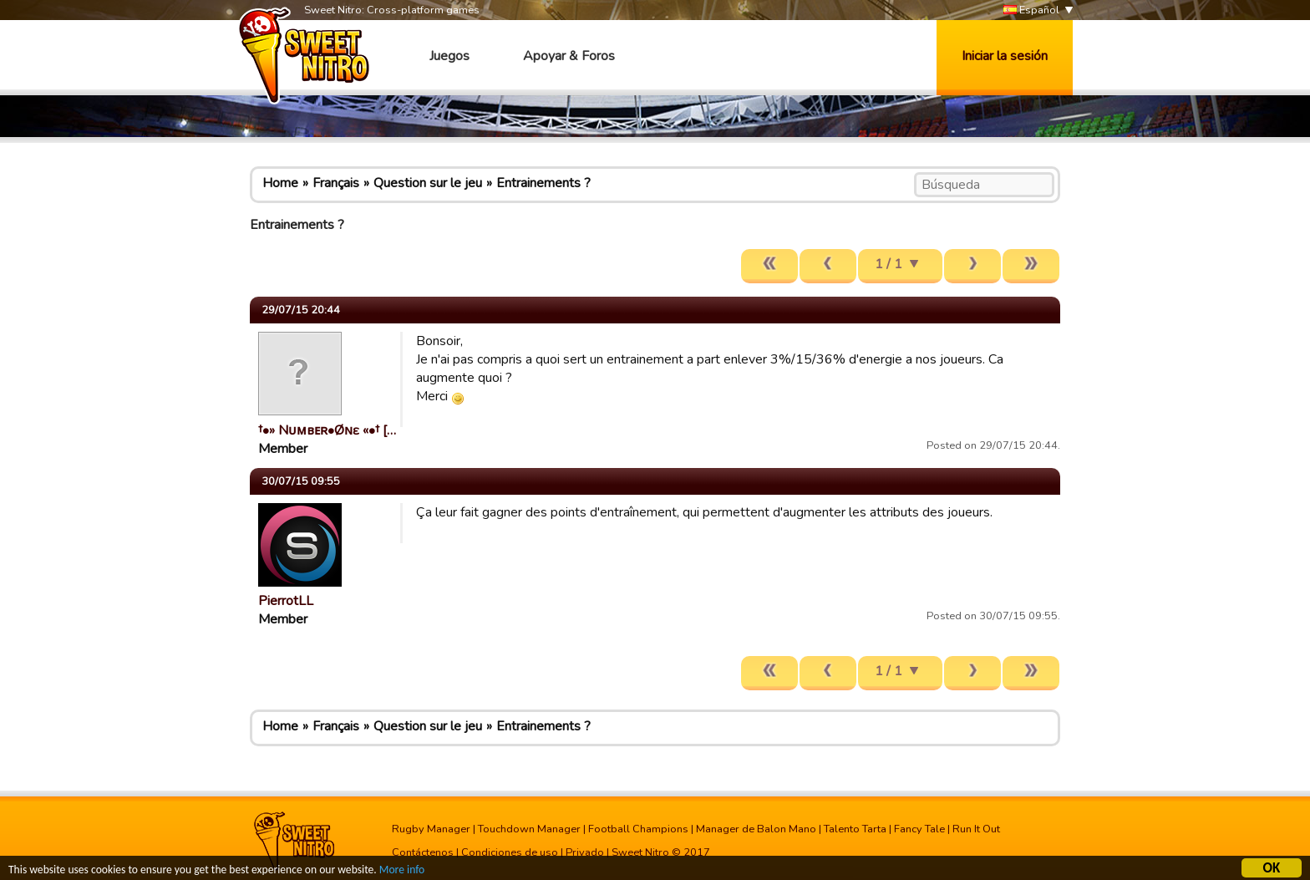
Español (1031, 10)
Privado (585, 852)
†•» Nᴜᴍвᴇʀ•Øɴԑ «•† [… (327, 430)
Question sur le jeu (427, 183)
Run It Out (976, 829)
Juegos (449, 56)
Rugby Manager (431, 829)
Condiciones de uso (509, 852)
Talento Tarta (855, 829)
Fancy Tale (919, 829)
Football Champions (638, 829)
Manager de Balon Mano (756, 829)
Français (335, 183)
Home (280, 183)
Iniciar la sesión (1005, 56)
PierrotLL (285, 601)
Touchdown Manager (529, 829)
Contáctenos (423, 852)
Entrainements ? (543, 183)
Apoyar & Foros (569, 56)
